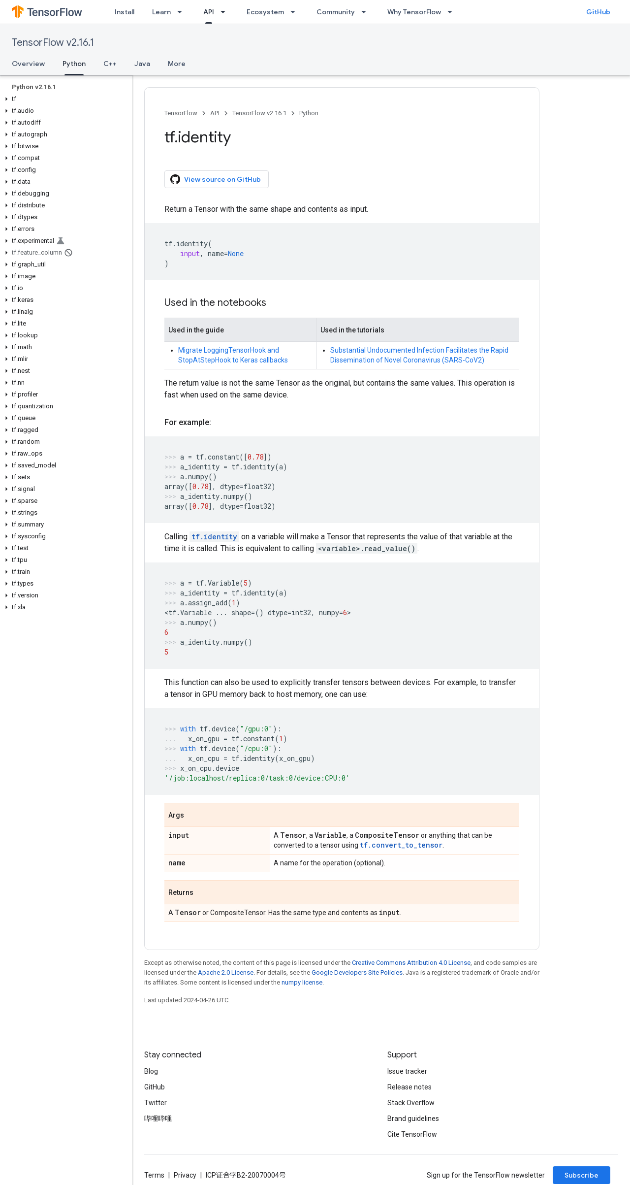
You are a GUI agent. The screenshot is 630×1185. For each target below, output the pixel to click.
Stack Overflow (411, 1103)
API (215, 113)
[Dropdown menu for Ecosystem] (296, 12)
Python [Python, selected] (74, 63)
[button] (64, 99)
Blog (151, 1071)
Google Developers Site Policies (357, 972)
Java (142, 63)
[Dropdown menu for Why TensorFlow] (453, 12)
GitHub (598, 11)
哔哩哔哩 (158, 1118)
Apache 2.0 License (225, 972)
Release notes (409, 1087)
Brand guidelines (413, 1118)
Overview (28, 63)
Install (124, 11)
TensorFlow (180, 113)
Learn (161, 11)
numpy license (302, 982)
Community (335, 11)
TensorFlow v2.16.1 (53, 42)
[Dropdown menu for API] (226, 12)
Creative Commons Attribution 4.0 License (411, 962)
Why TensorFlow (414, 11)
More (177, 63)
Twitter (155, 1103)
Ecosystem (265, 11)
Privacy (185, 1175)
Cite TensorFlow (412, 1134)
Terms (154, 1175)
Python (308, 113)
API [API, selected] (208, 11)
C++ (110, 63)
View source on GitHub (215, 179)
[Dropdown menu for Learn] (182, 12)
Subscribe (581, 1175)
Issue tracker (407, 1071)
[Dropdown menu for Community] (366, 12)
